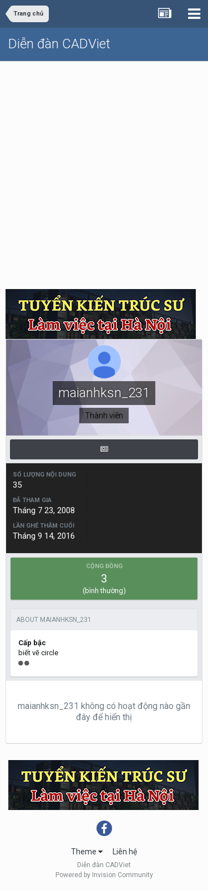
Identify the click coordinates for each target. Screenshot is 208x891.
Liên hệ (125, 851)
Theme (87, 851)
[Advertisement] (104, 171)
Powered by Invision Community (104, 875)
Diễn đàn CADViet (59, 44)
